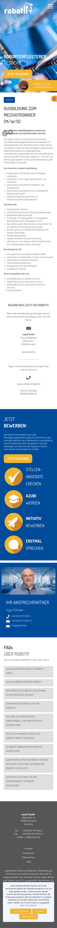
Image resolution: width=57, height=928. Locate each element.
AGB (28, 861)
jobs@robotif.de (28, 351)
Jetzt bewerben (18, 74)
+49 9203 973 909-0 (20, 616)
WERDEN (33, 498)
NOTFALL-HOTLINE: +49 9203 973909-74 (43, 85)
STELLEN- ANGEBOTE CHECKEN (35, 477)
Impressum (28, 853)
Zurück (9, 100)
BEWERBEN (35, 521)
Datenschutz (28, 857)
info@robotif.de (18, 625)
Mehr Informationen (28, 905)
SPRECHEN (34, 544)
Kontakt (28, 848)
